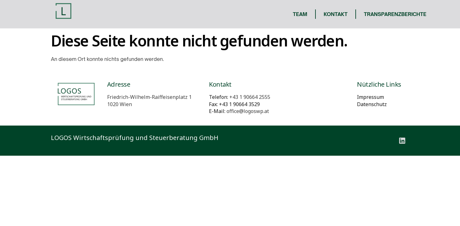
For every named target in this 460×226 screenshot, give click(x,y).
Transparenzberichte (395, 14)
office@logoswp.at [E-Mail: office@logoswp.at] (248, 111)
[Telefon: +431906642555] (249, 97)
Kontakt (336, 14)
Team (300, 14)
